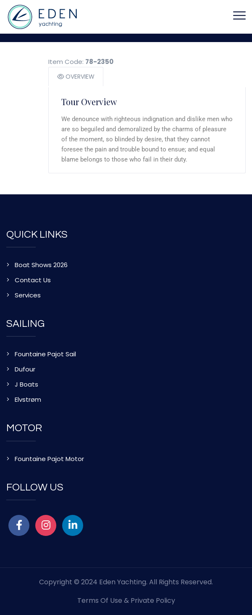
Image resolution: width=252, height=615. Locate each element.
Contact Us (33, 280)
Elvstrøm (28, 399)
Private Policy (153, 600)
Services (28, 295)
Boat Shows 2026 (41, 264)
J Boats (26, 384)
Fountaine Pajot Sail (45, 354)
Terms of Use (99, 600)
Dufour (25, 369)
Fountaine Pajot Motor (49, 458)
